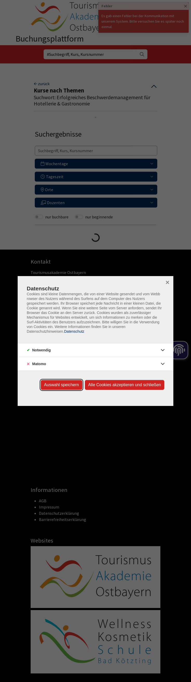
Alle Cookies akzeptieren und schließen (124, 385)
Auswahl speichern (61, 385)
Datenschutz (74, 331)
